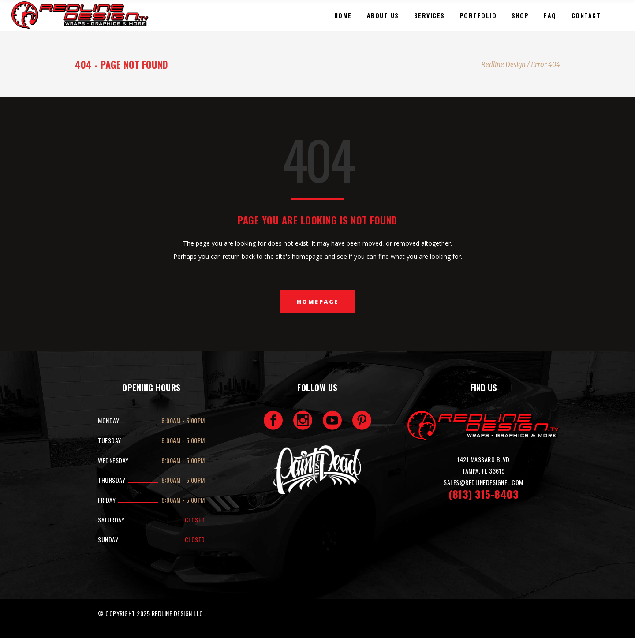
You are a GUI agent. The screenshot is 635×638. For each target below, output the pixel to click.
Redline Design (503, 64)
